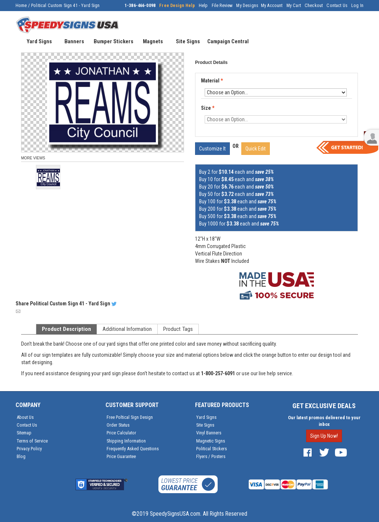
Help (203, 5)
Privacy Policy (29, 448)
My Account (272, 5)
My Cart (293, 5)
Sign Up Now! (324, 436)
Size (207, 108)
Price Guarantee (121, 456)
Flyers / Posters (210, 456)
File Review (222, 5)
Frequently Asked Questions (133, 448)
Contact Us (337, 5)
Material (212, 81)
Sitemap (24, 432)
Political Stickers (211, 448)
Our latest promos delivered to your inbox (324, 421)
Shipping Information (126, 441)
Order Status (118, 425)
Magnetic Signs (210, 441)
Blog (21, 456)
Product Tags (178, 329)
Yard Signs (206, 417)
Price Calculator (121, 432)
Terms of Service (32, 441)
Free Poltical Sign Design (130, 417)
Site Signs (205, 425)
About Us (25, 417)
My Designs (247, 5)
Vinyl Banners (208, 432)
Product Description (66, 329)
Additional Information (127, 329)
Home (21, 5)
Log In (357, 5)
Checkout (314, 5)
